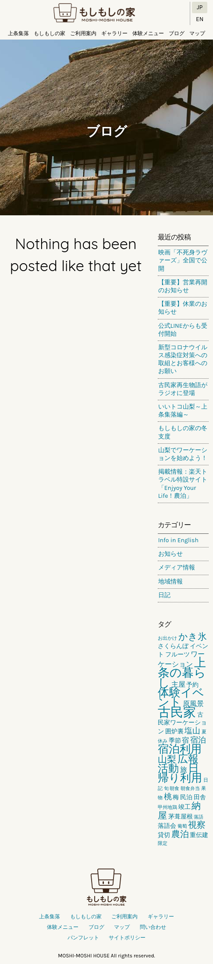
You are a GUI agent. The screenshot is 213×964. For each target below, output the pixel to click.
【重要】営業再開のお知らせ (182, 286)
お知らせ (170, 554)
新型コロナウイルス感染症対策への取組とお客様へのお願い (182, 359)
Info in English (178, 540)
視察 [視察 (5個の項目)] (197, 825)
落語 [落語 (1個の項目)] (198, 817)
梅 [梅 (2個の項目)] (176, 797)
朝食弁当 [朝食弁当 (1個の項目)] (190, 788)
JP (199, 7)
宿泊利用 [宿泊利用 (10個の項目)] (180, 749)
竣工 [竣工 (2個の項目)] (184, 807)
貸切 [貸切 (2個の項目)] (164, 835)
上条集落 (18, 33)
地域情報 (170, 581)
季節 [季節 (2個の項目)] (175, 740)
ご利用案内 (83, 33)
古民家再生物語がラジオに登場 (182, 389)
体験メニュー (148, 33)
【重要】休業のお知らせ (182, 307)
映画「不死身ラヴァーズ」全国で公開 (182, 260)
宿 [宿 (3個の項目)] (185, 740)
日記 (164, 595)
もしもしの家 (94, 13)
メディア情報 (176, 567)
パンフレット (83, 938)
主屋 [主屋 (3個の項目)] (178, 684)
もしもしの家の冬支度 (182, 432)
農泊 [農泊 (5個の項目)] (180, 834)
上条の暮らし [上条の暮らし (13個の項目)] (182, 673)
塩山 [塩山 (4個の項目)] (192, 731)
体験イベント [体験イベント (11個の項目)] (181, 697)
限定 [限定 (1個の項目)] (162, 843)
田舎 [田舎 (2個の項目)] (200, 797)
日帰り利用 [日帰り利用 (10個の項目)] (180, 773)
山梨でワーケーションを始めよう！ (182, 454)
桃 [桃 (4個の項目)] (168, 796)
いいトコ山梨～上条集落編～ (182, 410)
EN (199, 19)
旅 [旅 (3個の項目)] (183, 769)
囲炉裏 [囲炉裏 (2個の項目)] (174, 731)
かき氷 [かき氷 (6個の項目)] (192, 636)
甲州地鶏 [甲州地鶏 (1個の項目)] (167, 807)
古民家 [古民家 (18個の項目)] (177, 712)
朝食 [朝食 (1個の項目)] (174, 788)
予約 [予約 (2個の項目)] (192, 685)
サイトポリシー (127, 938)
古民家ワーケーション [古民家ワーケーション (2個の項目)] (182, 723)
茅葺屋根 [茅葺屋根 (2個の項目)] (180, 816)
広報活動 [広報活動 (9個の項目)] (178, 764)
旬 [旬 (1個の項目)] (166, 788)
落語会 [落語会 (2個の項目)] (167, 826)
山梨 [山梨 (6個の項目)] (167, 759)
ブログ (177, 33)
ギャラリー (114, 33)
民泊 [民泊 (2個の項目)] (186, 797)
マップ (197, 33)
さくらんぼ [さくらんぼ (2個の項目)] (173, 646)
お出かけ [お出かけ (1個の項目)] (167, 638)
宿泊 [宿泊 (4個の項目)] (198, 740)
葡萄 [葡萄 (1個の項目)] (182, 826)
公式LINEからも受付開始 (182, 329)
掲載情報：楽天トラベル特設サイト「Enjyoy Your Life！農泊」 (182, 484)
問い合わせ (153, 927)
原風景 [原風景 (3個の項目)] (193, 703)
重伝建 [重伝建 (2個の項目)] (199, 835)
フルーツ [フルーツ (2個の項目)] (177, 654)
